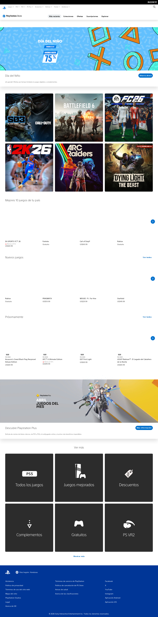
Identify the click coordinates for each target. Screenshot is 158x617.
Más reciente (54, 14)
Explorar (105, 14)
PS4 (22, 7)
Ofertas (80, 14)
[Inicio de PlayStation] (4, 6)
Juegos (10, 7)
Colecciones (68, 14)
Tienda (56, 7)
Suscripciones (92, 14)
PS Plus (29, 7)
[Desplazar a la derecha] (153, 219)
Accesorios (38, 7)
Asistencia (65, 7)
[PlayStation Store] (13, 13)
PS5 (17, 7)
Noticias (47, 7)
